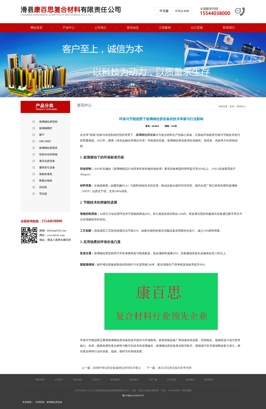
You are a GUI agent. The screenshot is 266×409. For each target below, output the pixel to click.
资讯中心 (241, 106)
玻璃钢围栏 (45, 128)
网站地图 (186, 390)
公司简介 (101, 27)
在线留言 (190, 379)
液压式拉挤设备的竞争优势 (175, 367)
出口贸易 (197, 27)
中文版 (164, 11)
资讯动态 (133, 27)
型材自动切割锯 (48, 154)
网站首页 (37, 27)
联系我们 (229, 27)
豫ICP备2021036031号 (133, 395)
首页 (232, 106)
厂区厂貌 (152, 379)
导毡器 (43, 193)
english (182, 11)
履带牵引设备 (47, 167)
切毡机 (43, 187)
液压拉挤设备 (47, 161)
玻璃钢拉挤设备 (54, 402)
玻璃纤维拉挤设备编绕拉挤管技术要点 (117, 367)
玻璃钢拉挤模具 (48, 147)
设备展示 (133, 379)
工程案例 (165, 27)
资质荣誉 (115, 379)
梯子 (41, 134)
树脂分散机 (45, 180)
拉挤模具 (40, 402)
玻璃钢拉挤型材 (48, 121)
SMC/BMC (45, 141)
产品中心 (69, 27)
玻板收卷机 (45, 174)
